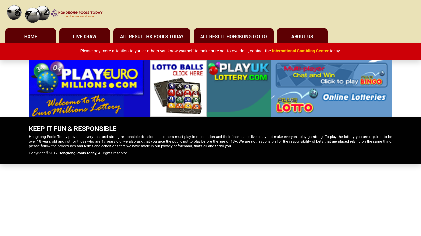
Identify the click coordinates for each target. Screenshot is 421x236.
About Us (302, 36)
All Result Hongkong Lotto (233, 36)
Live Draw (85, 36)
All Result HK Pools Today (152, 36)
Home (30, 36)
